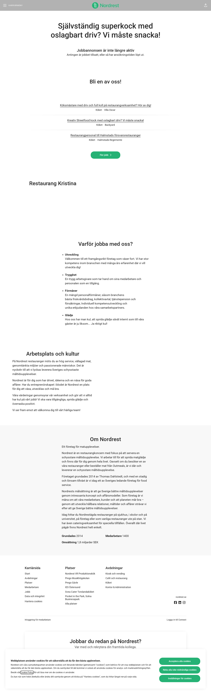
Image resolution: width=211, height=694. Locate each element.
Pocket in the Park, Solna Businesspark (78, 598)
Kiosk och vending (115, 573)
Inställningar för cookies (179, 678)
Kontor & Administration (118, 587)
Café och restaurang (116, 578)
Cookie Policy (27, 672)
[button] (205, 5)
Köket (108, 582)
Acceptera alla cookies (180, 661)
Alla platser (71, 603)
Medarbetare (32, 587)
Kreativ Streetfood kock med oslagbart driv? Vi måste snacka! (105, 120)
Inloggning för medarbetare (38, 619)
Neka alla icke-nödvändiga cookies (179, 670)
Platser (28, 582)
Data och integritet (35, 596)
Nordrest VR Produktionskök (80, 573)
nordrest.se (181, 597)
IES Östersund (72, 587)
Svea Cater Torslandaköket (79, 591)
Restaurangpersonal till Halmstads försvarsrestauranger (106, 135)
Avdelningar (31, 578)
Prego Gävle (71, 582)
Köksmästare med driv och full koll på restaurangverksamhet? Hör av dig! (105, 105)
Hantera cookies (33, 601)
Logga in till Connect (176, 619)
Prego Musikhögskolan (77, 578)
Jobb (27, 591)
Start (27, 573)
